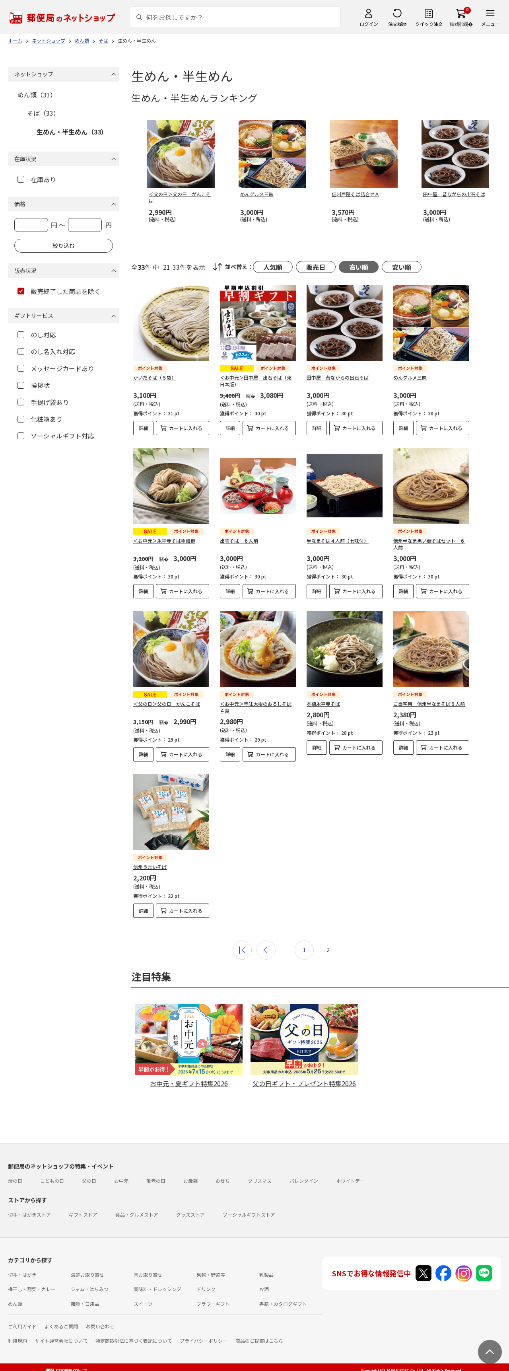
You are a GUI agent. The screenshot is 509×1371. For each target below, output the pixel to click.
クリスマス (260, 1180)
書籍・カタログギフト (283, 1303)
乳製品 (266, 1274)
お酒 (264, 1288)
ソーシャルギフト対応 (55, 435)
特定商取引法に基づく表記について (133, 1340)
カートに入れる (185, 428)
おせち (223, 1180)
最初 (242, 950)
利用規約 (17, 1340)
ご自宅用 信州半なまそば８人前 (429, 703)
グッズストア (190, 1214)
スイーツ (143, 1303)
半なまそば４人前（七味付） (338, 540)
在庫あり (36, 179)
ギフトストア (83, 1214)
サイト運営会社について (61, 1340)
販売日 (315, 267)
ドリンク (206, 1288)
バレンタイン (303, 1180)
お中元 (121, 1180)
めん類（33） (36, 94)
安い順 (401, 267)
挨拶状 (33, 385)
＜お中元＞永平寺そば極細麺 (164, 540)
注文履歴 (397, 23)
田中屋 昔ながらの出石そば (338, 377)
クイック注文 (429, 23)
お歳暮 (190, 1180)
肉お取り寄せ (148, 1274)
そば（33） (43, 113)
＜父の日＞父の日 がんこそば (166, 703)
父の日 (89, 1180)
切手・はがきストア (29, 1214)
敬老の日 (155, 1180)
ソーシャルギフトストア (249, 1214)
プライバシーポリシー (203, 1340)
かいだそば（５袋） (154, 377)
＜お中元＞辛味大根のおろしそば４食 (255, 707)
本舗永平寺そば (323, 703)
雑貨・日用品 (85, 1303)
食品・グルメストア (136, 1214)
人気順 (272, 267)
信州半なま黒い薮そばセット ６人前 (429, 544)
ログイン (368, 23)
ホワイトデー (350, 1180)
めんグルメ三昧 (410, 377)
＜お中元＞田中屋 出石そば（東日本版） (255, 381)
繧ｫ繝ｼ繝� (461, 23)
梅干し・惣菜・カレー (32, 1288)
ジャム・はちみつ (90, 1288)
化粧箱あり (39, 419)
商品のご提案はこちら (259, 1340)
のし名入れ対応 (46, 351)
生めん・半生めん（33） (72, 131)
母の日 (15, 1180)
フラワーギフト (213, 1303)
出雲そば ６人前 (239, 540)
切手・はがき (22, 1274)
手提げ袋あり (43, 402)
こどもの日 (52, 1180)
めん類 (15, 1303)
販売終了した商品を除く (59, 291)
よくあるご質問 (61, 1326)
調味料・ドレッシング (157, 1288)
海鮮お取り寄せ (87, 1274)
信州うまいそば (150, 866)
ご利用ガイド (22, 1326)
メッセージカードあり (55, 368)
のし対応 (36, 334)
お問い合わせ (100, 1326)
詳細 (143, 428)
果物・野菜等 (210, 1274)
